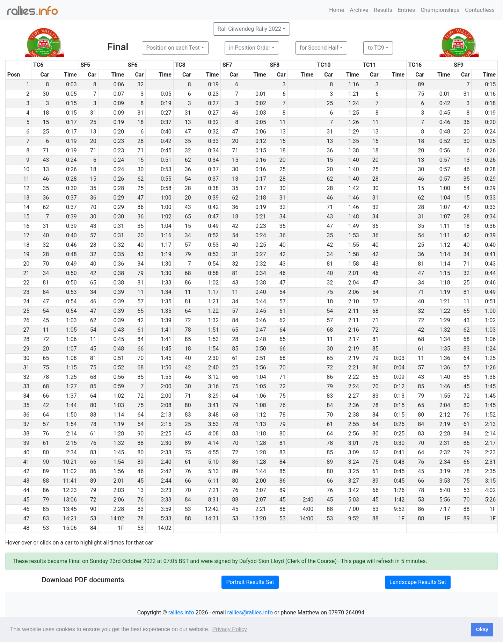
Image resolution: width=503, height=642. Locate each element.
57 (93, 235)
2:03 (118, 490)
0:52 (444, 141)
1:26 (353, 122)
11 (282, 122)
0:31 (118, 226)
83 (467, 348)
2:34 (71, 452)
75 (421, 94)
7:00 (353, 509)
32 (140, 84)
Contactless (480, 10)
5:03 (353, 499)
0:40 (166, 131)
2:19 (353, 348)
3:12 (213, 377)
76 (282, 405)
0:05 (71, 94)
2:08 (166, 405)
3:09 (353, 452)
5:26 (490, 499)
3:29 (213, 395)
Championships (440, 10)
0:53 (166, 169)
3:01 (353, 443)
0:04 (399, 367)
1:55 (353, 244)
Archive (359, 10)
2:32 (444, 452)
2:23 (490, 452)
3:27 (353, 480)
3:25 (353, 471)
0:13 (399, 395)
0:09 (118, 103)
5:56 (444, 499)
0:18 (490, 103)
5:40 (444, 490)
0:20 (490, 122)
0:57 (444, 160)
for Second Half (319, 47)
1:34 (166, 292)
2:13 (166, 414)
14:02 (117, 518)
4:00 (307, 509)
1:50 (166, 367)
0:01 (260, 94)
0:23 (213, 94)
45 (46, 320)
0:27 (213, 103)
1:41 (166, 329)
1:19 (166, 254)
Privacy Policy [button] (229, 629)
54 (188, 178)
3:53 (213, 424)
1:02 (166, 216)
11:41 (70, 480)
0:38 (213, 188)
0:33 (213, 141)
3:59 (166, 509)
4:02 (490, 490)
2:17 (353, 339)
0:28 (490, 169)
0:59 (118, 386)
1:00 (444, 188)
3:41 (213, 405)
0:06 (118, 84)
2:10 (353, 301)
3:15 (490, 480)
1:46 (353, 197)
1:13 (260, 424)
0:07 (118, 94)
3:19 (444, 471)
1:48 (353, 216)
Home (336, 10)
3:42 (353, 490)
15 (46, 122)
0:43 (490, 263)
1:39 (166, 320)
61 (282, 311)
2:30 (213, 358)
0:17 (71, 122)
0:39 (213, 197)
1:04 (444, 197)
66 (140, 348)
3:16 (213, 386)
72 (188, 320)
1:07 (444, 207)
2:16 (353, 329)
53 (467, 490)
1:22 (213, 311)
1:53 (353, 235)
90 (140, 433)
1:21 (353, 94)
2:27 (353, 395)
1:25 (353, 112)
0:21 (260, 216)
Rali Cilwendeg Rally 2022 (249, 29)
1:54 (213, 348)
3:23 (166, 490)
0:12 (260, 141)
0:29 (490, 178)
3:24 (353, 462)
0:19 (213, 84)
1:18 (444, 282)
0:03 (71, 84)
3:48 (213, 414)
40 (46, 235)
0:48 (444, 131)
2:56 (353, 433)
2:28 (444, 433)
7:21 (213, 490)
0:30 (71, 188)
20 (467, 131)
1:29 (353, 131)
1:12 (444, 244)
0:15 (490, 84)
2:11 (353, 311)
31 (467, 94)
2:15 (166, 424)
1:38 (353, 150)
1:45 (166, 348)
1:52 (490, 414)
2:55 (353, 424)
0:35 (118, 254)
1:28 (118, 433)
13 (188, 122)
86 (140, 207)
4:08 (213, 433)
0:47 (213, 216)
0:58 (166, 188)
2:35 (490, 471)
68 (188, 273)
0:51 (166, 160)
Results (383, 10)
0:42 (444, 103)
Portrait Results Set (250, 582)
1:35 (353, 141)
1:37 (71, 395)
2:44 (166, 480)
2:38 (353, 414)
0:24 (490, 131)
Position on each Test (173, 47)
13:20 (259, 518)
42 (235, 226)
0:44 (490, 273)
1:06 (71, 339)
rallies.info (181, 612)
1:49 (353, 226)
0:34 (213, 150)
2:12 (444, 414)
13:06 (70, 499)
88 (93, 414)
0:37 (166, 122)
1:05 (71, 329)
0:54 (213, 263)
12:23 (70, 490)
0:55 (166, 178)
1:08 (71, 358)
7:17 (444, 509)
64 (188, 311)
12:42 (212, 509)
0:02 (260, 103)
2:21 (353, 367)
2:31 (444, 443)
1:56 (118, 471)
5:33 (166, 518)
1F (492, 509)
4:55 (213, 452)
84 (46, 292)
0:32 (213, 122)
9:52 (399, 509)
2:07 (260, 490)
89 (421, 84)
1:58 (353, 254)
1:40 (353, 160)
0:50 (71, 273)
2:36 (353, 405)
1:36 (444, 358)
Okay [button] (482, 629)
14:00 (306, 518)
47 (188, 131)
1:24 (353, 103)
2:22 (353, 377)
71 (46, 150)
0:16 (490, 94)
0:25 (490, 141)
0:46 (444, 122)
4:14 (213, 443)
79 (188, 254)
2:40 (213, 367)
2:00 (166, 386)
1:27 (71, 386)
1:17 (166, 244)
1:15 (444, 273)
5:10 (213, 462)
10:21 (70, 462)
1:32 (213, 320)
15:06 (70, 528)
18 (46, 112)
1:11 (444, 226)
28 (140, 141)
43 (46, 160)
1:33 (166, 282)
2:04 (353, 282)
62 (188, 160)
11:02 (70, 471)
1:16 (353, 84)
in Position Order (249, 47)
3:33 (166, 499)
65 (188, 216)
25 (330, 103)
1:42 (353, 188)
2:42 (166, 471)
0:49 (213, 226)
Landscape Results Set (417, 582)
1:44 (71, 405)
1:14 (444, 254)
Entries (406, 10)
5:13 (213, 471)
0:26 (490, 150)
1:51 (213, 329)
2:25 (166, 433)
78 (188, 329)
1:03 (71, 320)
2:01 (353, 273)
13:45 (70, 509)
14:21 (70, 518)
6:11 (213, 480)
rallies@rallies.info (250, 612)
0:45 (444, 112)
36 (467, 122)
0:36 (490, 226)
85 (188, 339)
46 (235, 112)
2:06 (353, 292)
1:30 (166, 263)
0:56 (444, 150)
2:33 (166, 452)
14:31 (212, 518)
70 (93, 207)
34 (282, 216)
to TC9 (376, 47)
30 (46, 94)
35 (188, 141)
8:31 (213, 499)
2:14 (71, 433)
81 (330, 263)
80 (93, 405)
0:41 (490, 254)
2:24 (353, 386)
